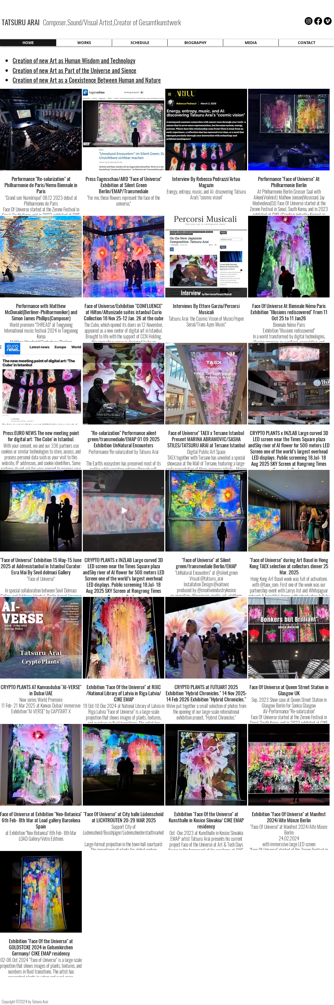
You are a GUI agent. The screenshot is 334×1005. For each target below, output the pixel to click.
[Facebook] (318, 21)
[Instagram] (309, 21)
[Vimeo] (328, 21)
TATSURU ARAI (21, 22)
